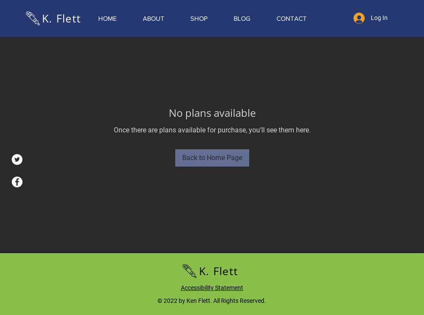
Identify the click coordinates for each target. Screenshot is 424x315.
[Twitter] (17, 159)
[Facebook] (17, 182)
